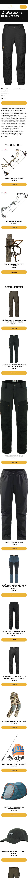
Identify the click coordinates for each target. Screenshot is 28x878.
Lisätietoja (14, 103)
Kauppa (23, 7)
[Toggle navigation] (2, 7)
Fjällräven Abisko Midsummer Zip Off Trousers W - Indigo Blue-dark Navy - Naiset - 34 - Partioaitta (14, 586)
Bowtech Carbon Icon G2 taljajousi (14, 178)
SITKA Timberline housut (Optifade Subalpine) (14, 721)
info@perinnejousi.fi (5, 1)
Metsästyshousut (18, 19)
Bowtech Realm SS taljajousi (14, 221)
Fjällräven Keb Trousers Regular (14, 456)
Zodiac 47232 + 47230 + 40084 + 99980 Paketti (14, 764)
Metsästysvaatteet (7, 19)
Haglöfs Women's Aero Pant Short (14, 542)
